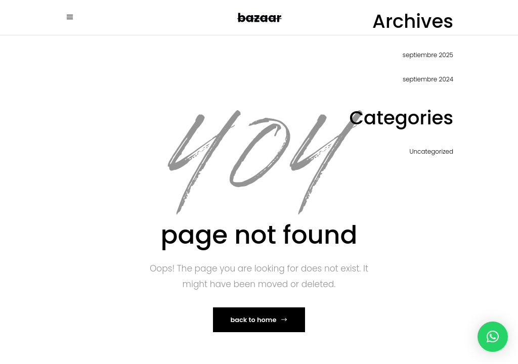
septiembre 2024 (428, 79)
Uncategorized (431, 151)
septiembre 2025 (428, 55)
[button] (493, 337)
